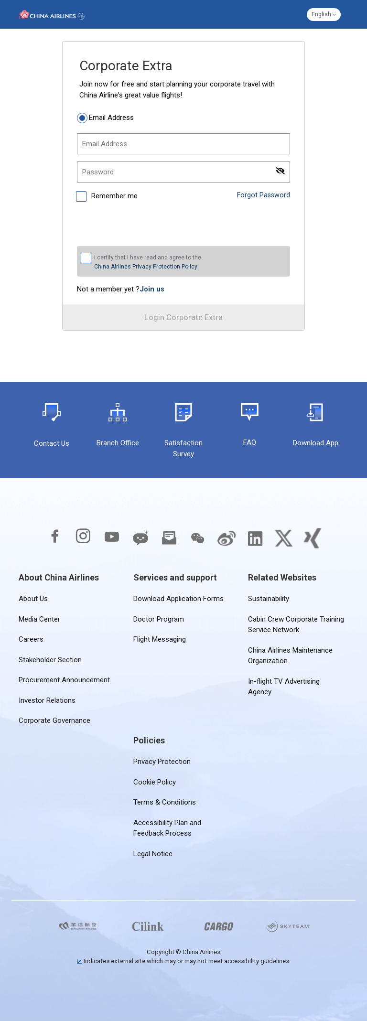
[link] (152, 289)
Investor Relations (47, 700)
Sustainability (268, 598)
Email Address (111, 117)
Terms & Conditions (164, 802)
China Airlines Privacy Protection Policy (145, 266)
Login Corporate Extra (183, 317)
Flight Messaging (159, 639)
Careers (31, 639)
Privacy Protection (162, 761)
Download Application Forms (178, 598)
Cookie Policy (154, 782)
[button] (324, 15)
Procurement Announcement (64, 680)
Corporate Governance (54, 720)
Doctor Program (158, 619)
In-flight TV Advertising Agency (296, 681)
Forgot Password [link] (263, 195)
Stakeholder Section (50, 660)
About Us (33, 598)
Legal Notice (153, 853)
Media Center (39, 619)
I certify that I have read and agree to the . (147, 262)
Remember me (113, 196)
